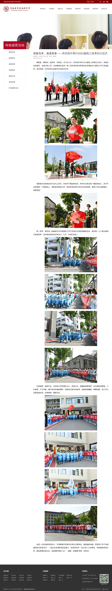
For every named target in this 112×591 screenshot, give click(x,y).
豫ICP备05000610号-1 (29, 589)
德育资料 (12, 64)
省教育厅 (45, 575)
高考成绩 (21, 577)
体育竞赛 (12, 82)
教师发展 (13, 577)
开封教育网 (61, 575)
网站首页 (43, 8)
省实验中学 (69, 575)
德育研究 (12, 58)
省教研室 (53, 575)
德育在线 (95, 8)
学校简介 (29, 575)
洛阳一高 (53, 577)
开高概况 (51, 8)
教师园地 (69, 8)
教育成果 (86, 8)
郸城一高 (45, 577)
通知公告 (29, 580)
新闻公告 (60, 8)
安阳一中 (61, 577)
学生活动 (13, 575)
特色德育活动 (13, 88)
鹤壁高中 (53, 580)
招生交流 (104, 8)
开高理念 (13, 580)
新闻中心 (6, 580)
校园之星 (12, 76)
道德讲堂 (12, 70)
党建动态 (6, 575)
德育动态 (12, 52)
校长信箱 (21, 580)
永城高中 (45, 580)
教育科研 (77, 8)
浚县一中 (61, 580)
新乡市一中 (69, 577)
